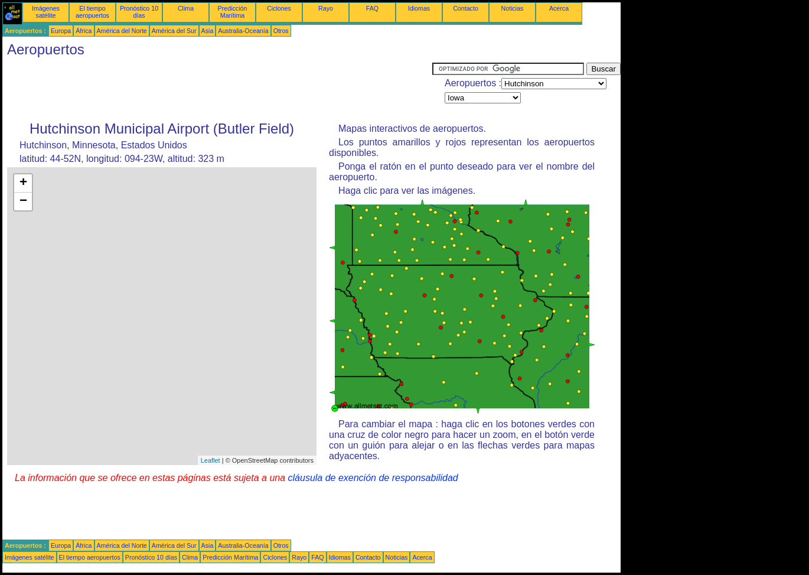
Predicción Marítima (232, 12)
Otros (281, 30)
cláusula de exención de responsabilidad (373, 478)
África (84, 30)
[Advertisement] (217, 89)
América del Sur (174, 30)
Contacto (465, 8)
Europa (61, 30)
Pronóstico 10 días (139, 12)
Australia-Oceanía (243, 30)
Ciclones (279, 8)
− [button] (23, 201)
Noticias (512, 8)
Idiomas (419, 8)
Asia (207, 30)
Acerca (559, 8)
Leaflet (210, 460)
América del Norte (122, 30)
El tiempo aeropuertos (92, 12)
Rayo (325, 8)
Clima (186, 8)
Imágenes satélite (46, 12)
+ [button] (23, 183)
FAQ (372, 8)
